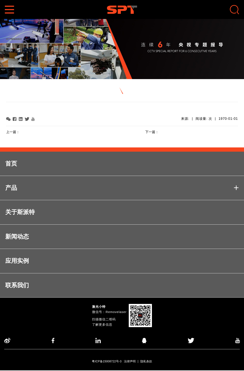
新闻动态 (17, 236)
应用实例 (17, 261)
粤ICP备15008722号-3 (106, 362)
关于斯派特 (20, 212)
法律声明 (130, 362)
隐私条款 (146, 362)
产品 (122, 188)
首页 (11, 163)
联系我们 (17, 285)
